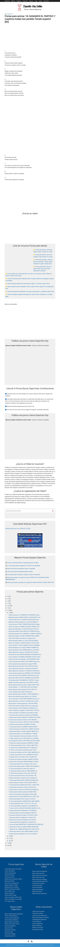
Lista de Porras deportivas (39, 915)
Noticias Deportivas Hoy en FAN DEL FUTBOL (17, 528)
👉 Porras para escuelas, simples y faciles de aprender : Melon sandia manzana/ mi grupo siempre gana (43, 261)
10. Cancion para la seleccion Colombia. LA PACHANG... (24, 715)
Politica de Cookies (37, 913)
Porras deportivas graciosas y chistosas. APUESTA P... (23, 668)
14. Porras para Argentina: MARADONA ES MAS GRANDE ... (25, 801)
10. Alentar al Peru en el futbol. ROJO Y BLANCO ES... (23, 757)
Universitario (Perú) (37, 929)
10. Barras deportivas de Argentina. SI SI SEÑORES (22, 810)
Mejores (13, 1)
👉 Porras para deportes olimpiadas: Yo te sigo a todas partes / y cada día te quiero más (29, 291)
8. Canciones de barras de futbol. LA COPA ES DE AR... (23, 815)
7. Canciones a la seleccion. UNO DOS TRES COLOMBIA (24, 722)
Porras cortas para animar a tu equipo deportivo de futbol (22, 562)
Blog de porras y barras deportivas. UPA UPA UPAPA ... (23, 703)
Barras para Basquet (37, 889)
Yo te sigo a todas (10, 901)
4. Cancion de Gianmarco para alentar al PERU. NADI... (23, 794)
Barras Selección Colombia (39, 875)
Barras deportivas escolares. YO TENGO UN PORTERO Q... (24, 671)
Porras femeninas (9, 875)
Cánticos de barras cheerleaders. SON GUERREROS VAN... (24, 659)
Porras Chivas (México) (11, 916)
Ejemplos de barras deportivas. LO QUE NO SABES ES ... (24, 622)
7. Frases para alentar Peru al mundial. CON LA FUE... (23, 764)
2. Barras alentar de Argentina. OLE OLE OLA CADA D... (23, 834)
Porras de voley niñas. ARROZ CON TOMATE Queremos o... (25, 661)
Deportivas (7, 1)
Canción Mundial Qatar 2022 (40, 881)
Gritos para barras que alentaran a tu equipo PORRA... (23, 664)
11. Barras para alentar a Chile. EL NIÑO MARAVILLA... (23, 771)
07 (10, 838)
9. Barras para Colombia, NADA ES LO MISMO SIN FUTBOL (25, 717)
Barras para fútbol (9, 881)
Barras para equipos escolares (40, 917)
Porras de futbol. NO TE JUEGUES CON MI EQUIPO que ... (24, 619)
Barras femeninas (37, 891)
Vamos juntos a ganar (10, 895)
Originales (19, 1)
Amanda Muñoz (10, 945)
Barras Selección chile (38, 877)
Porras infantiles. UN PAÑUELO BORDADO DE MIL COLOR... (25, 657)
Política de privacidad (49, 945)
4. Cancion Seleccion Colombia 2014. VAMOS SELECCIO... (24, 729)
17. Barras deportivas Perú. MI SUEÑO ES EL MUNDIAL (24, 738)
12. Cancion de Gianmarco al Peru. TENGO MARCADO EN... (24, 752)
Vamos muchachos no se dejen (13, 899)
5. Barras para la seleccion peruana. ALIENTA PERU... (23, 792)
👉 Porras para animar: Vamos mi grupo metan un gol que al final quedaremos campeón (42, 268)
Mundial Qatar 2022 (10, 936)
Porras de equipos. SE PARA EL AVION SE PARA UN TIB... (24, 626)
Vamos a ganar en (9, 893)
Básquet (31, 1)
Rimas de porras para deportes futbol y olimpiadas (21, 568)
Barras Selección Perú (38, 873)
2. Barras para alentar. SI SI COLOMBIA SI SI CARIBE (23, 733)
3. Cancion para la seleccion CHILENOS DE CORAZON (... (24, 789)
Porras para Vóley (9, 877)
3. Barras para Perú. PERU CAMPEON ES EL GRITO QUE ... (24, 796)
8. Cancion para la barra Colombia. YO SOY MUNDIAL (23, 719)
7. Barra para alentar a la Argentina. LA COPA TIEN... (22, 817)
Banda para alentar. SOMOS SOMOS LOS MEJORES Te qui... (25, 617)
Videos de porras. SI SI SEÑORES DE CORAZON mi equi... (24, 615)
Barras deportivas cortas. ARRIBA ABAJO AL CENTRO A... (24, 650)
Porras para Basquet (10, 873)
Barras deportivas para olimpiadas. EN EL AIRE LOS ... (23, 689)
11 (8, 610)
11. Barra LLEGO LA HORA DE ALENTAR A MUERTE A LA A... (25, 808)
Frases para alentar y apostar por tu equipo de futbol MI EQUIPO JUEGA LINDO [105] (30, 582)
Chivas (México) (36, 921)
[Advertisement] (30, 37)
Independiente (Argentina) (39, 919)
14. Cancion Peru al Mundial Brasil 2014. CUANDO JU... (23, 747)
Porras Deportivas (40, 945)
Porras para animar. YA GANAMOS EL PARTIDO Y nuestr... (24, 680)
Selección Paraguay (10, 934)
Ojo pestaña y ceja (10, 891)
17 (8, 603)
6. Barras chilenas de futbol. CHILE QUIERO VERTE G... (23, 782)
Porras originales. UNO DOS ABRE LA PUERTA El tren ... (24, 708)
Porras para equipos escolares (13, 869)
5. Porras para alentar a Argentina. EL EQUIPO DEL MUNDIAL (23, 565)
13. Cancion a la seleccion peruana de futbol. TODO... (23, 750)
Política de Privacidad (38, 911)
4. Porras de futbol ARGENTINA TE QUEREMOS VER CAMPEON (26, 824)
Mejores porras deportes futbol (13, 879)
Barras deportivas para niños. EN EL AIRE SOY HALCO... (24, 666)
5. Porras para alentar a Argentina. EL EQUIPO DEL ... (23, 822)
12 (8, 608)
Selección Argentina (10, 926)
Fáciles (40, 1)
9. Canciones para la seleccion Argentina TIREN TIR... (23, 813)
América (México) (37, 925)
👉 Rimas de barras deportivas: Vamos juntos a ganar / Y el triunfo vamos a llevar (27, 283)
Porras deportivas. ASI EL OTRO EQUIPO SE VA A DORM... (24, 740)
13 (8, 605)
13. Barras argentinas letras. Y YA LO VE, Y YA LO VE (23, 803)
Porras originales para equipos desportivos (20, 692)
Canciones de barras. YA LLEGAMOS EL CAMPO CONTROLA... (25, 633)
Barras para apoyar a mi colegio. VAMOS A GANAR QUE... (24, 647)
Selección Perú (9, 928)
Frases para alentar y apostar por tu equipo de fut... (22, 638)
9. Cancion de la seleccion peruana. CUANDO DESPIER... (24, 759)
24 (8, 596)
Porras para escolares (38, 883)
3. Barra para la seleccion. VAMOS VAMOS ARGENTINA (23, 827)
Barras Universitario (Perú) (12, 924)
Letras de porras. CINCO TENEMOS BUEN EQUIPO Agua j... (24, 624)
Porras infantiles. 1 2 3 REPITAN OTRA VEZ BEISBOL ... (24, 687)
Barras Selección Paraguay (39, 879)
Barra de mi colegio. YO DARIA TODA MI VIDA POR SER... (24, 643)
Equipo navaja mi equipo (11, 885)
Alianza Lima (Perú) (37, 927)
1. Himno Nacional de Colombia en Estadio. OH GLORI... (23, 736)
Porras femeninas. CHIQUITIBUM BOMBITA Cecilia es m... (24, 698)
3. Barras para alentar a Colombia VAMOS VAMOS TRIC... (24, 731)
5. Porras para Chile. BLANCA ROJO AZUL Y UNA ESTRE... (24, 785)
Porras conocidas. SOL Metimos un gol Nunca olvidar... (23, 712)
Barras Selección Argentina (39, 871)
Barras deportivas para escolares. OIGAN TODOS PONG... (24, 685)
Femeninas (25, 1)
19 (8, 601)
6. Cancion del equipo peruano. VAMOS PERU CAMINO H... (24, 766)
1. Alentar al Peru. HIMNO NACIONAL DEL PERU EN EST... (24, 829)
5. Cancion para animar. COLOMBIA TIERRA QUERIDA (23, 726)
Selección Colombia (10, 930)
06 (10, 841)
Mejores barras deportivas (39, 893)
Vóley (36, 1)
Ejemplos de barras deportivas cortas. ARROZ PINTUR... (24, 682)
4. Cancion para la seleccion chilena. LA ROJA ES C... (23, 787)
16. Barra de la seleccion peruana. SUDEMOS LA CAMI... (24, 743)
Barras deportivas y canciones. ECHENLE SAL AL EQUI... (24, 701)
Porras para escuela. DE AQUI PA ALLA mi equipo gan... (24, 705)
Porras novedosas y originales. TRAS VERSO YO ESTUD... (24, 710)
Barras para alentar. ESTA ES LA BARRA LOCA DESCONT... (24, 678)
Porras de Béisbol (10, 871)
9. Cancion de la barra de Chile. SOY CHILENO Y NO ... (23, 775)
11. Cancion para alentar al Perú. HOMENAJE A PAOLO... (24, 754)
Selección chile (9, 932)
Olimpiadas (46, 1)
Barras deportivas (9, 14)
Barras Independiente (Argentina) (14, 914)
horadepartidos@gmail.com (20, 945)
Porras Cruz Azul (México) (12, 918)
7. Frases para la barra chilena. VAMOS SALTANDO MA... (24, 780)
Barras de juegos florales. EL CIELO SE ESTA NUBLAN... (24, 640)
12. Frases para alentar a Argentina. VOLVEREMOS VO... (24, 806)
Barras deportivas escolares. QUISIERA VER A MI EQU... (24, 652)
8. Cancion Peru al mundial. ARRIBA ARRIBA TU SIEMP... (24, 761)
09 (10, 836)
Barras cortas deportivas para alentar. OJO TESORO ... (23, 696)
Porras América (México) (11, 920)
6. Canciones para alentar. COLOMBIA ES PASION (22, 724)
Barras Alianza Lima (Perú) (12, 922)
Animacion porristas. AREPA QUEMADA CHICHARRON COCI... (25, 654)
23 (8, 598)
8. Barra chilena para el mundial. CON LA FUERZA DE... (23, 778)
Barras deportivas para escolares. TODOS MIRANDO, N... (24, 694)
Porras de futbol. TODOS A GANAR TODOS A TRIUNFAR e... (25, 645)
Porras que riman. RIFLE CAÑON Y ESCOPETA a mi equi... (24, 675)
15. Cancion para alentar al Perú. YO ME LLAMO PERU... (23, 745)
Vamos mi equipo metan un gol (13, 897)
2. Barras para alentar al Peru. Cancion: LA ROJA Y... (22, 799)
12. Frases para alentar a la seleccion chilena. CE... (22, 768)
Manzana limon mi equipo (12, 887)
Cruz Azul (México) (37, 923)
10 (10, 612)
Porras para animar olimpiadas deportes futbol (20, 571)
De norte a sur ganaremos (12, 883)
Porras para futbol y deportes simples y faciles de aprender (23, 574)
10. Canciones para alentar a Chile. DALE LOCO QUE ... (23, 773)
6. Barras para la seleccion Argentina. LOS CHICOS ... (23, 820)
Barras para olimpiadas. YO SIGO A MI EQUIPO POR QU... (24, 629)
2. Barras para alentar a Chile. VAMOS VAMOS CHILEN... (24, 831)
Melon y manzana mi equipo (12, 889)
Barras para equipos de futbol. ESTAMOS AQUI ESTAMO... (24, 636)
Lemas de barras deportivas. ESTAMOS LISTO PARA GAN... (25, 673)
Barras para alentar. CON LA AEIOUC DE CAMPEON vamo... (24, 631)
